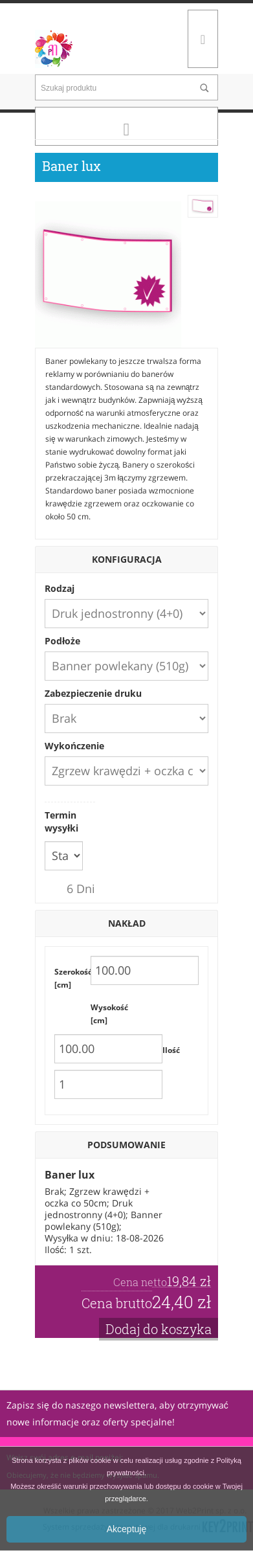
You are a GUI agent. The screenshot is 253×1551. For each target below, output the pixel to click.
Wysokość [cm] (109, 1014)
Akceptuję (126, 1529)
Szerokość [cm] (72, 978)
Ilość (171, 1050)
